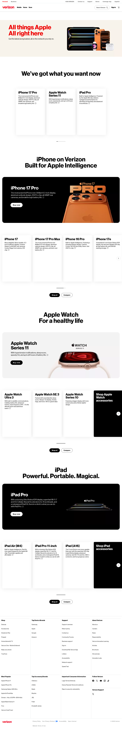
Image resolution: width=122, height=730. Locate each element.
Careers (94, 627)
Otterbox (34, 679)
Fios (2, 704)
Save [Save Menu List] (30, 7)
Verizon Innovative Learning (100, 640)
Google (34, 631)
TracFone (4, 652)
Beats (33, 687)
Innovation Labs (97, 656)
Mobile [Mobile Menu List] (19, 7)
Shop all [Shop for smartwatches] (54, 293)
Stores (98, 1)
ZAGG (33, 683)
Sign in (64, 644)
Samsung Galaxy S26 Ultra (9, 687)
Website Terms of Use (39, 724)
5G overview (96, 652)
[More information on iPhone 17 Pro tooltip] (43, 196)
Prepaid (3, 635)
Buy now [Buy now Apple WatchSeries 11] (16, 361)
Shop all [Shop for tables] (54, 600)
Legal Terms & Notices (68, 679)
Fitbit (33, 700)
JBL (33, 696)
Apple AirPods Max (7, 692)
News (94, 631)
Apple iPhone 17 (6, 679)
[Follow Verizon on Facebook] (93, 679)
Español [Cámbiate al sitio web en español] (117, 1)
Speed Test (65, 665)
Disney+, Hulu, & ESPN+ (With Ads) (11, 696)
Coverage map (107, 1)
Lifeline (64, 652)
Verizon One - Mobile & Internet (10, 644)
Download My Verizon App (70, 648)
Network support (67, 661)
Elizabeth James (37, 704)
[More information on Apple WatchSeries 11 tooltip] (47, 353)
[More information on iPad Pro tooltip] (23, 505)
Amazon (34, 635)
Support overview (67, 623)
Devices (3, 623)
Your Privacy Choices (50, 720)
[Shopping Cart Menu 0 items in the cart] (119, 7)
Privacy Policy (37, 720)
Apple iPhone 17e (6, 683)
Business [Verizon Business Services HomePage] (13, 1)
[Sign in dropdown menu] (113, 7)
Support (90, 1)
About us (95, 623)
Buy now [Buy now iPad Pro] (16, 513)
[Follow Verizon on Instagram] (105, 679)
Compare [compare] (67, 293)
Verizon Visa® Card (7, 708)
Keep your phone (6, 648)
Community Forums (68, 635)
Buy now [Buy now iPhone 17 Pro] (16, 203)
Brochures (95, 648)
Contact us (81, 1)
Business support (67, 640)
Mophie (34, 692)
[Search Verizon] (102, 7)
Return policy (66, 627)
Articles (94, 644)
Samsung (34, 623)
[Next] (118, 257)
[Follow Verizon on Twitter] (97, 679)
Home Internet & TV (7, 640)
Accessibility (66, 656)
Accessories (5, 627)
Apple (33, 627)
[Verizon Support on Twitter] (93, 693)
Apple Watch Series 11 (7, 700)
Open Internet (72, 720)
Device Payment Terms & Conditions (72, 683)
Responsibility (96, 635)
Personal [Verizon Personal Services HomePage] (5, 1)
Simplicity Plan (5, 631)
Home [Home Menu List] (25, 7)
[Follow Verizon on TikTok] (108, 679)
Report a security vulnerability (71, 687)
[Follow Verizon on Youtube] (101, 679)
